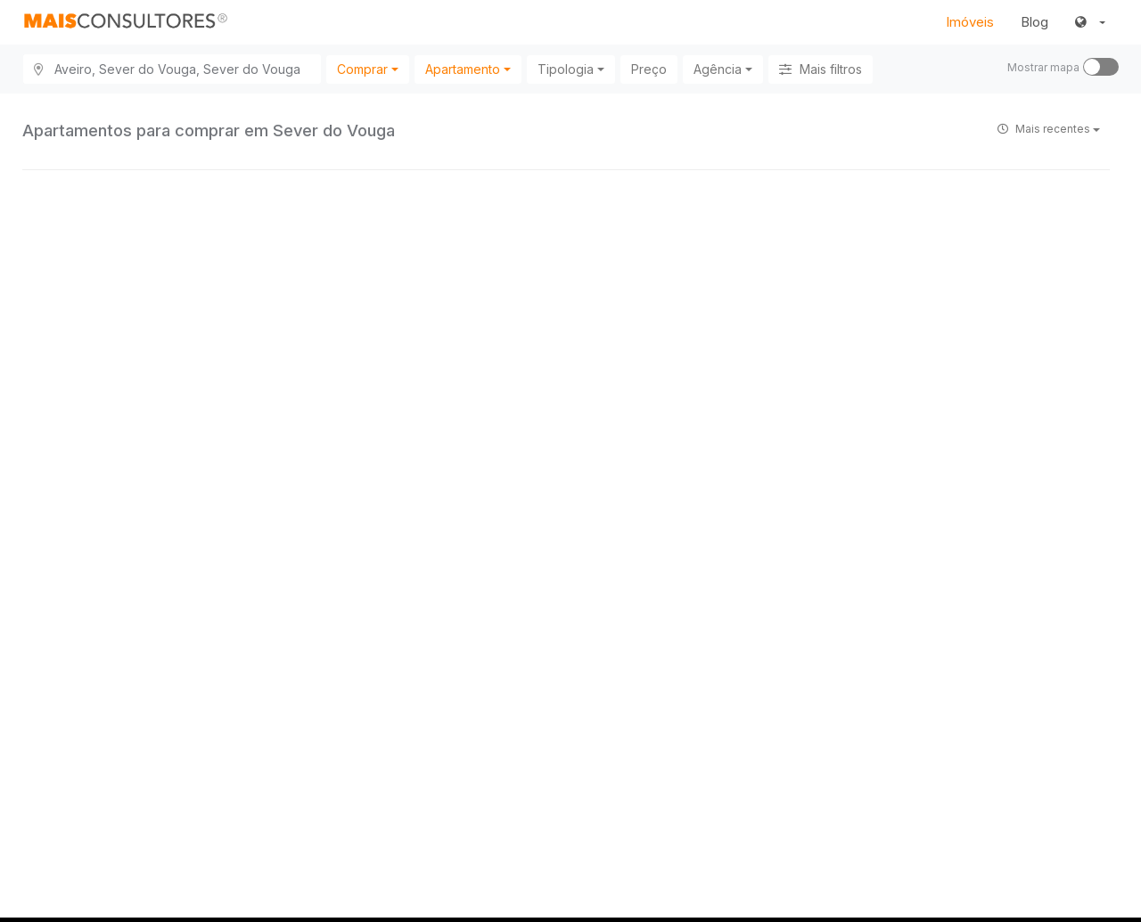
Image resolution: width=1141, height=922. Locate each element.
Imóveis (970, 21)
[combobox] (367, 69)
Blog (1034, 21)
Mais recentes (1048, 128)
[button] (1090, 22)
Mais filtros (820, 69)
